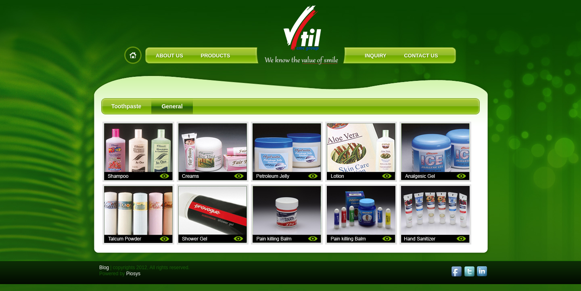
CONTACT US (421, 56)
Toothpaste (126, 106)
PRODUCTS (215, 56)
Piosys (133, 273)
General (171, 106)
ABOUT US (169, 56)
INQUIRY (376, 56)
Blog (104, 267)
